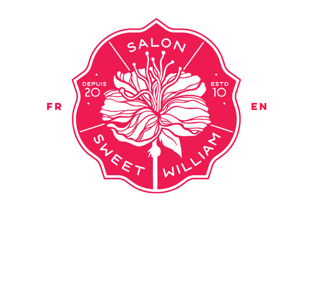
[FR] (55, 106)
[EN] (260, 106)
